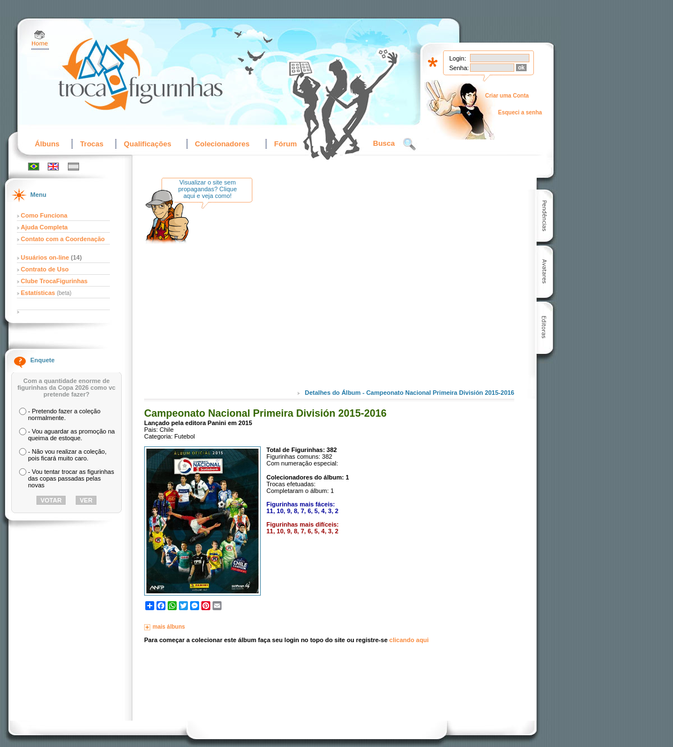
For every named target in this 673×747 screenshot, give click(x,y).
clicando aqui (408, 640)
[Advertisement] (354, 291)
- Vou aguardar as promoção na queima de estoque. (71, 434)
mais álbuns (169, 627)
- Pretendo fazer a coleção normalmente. (64, 414)
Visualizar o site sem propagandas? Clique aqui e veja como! (207, 189)
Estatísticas (39, 292)
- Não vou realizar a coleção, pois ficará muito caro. (67, 455)
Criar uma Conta (507, 96)
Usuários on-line (45, 257)
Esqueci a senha (520, 112)
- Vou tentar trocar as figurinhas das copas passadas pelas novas (71, 478)
